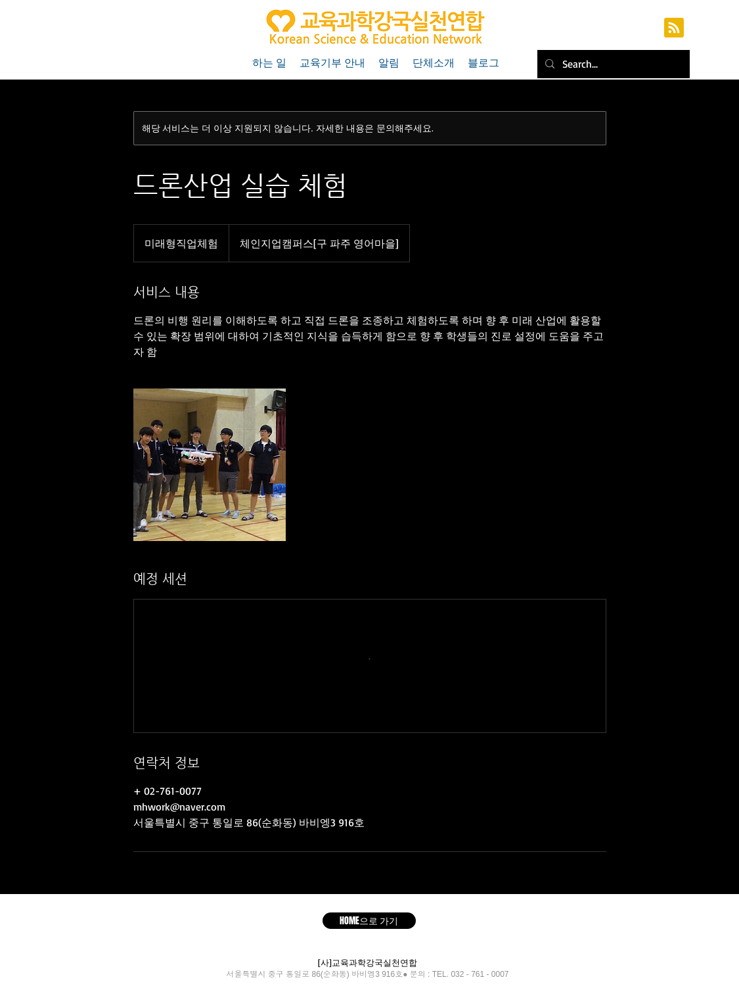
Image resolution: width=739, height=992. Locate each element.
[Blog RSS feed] (674, 28)
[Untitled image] (209, 465)
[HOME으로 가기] (369, 920)
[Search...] (612, 64)
